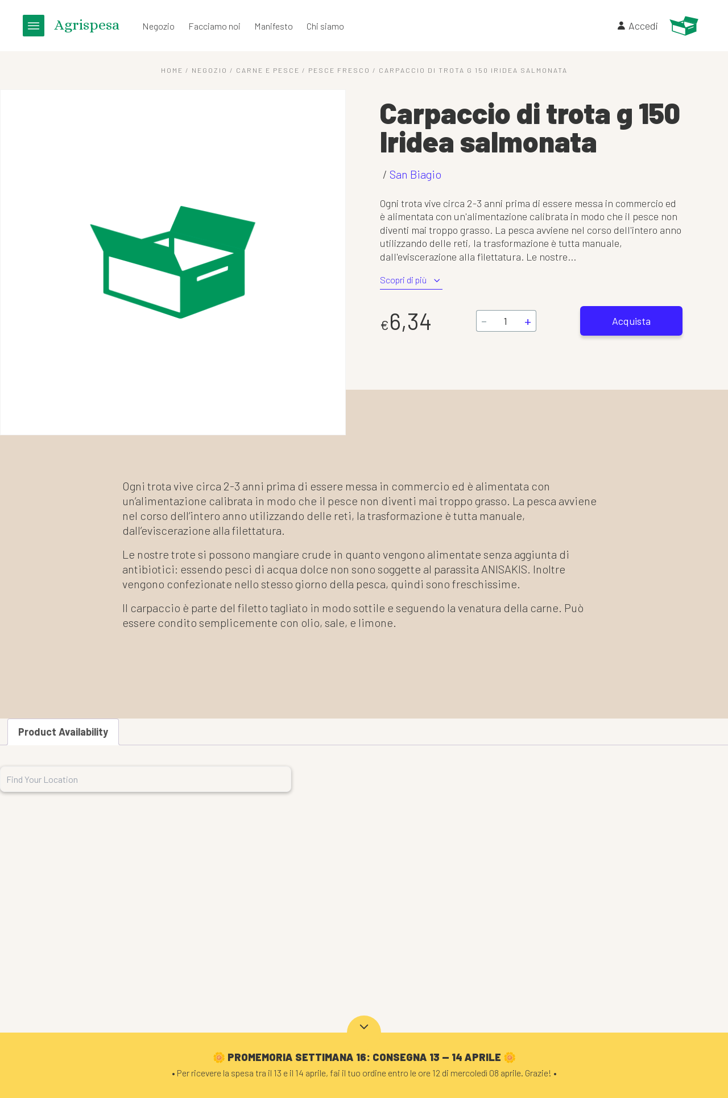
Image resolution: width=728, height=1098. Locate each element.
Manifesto (273, 25)
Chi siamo (325, 25)
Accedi (637, 25)
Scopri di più (411, 280)
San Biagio (415, 174)
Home (172, 70)
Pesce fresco (339, 70)
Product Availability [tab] (63, 731)
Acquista (631, 321)
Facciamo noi (214, 25)
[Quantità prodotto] (505, 321)
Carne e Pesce (268, 70)
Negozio (158, 25)
